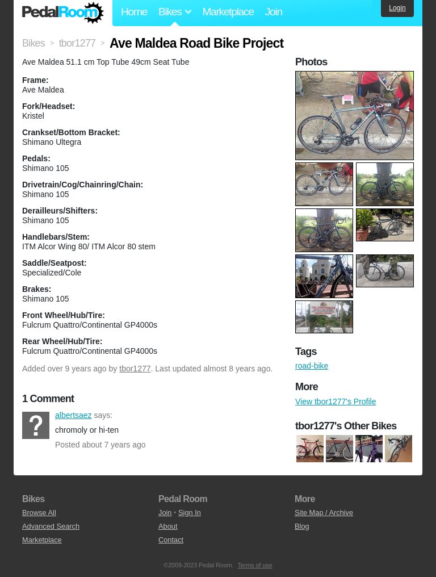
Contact (170, 540)
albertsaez (35, 425)
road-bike (311, 365)
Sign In (189, 512)
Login (397, 8)
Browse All (39, 512)
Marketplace (227, 12)
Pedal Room (63, 13)
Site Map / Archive (324, 512)
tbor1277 (134, 368)
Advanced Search (50, 526)
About (167, 526)
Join (273, 12)
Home (134, 12)
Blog (302, 526)
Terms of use (255, 565)
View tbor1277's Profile (335, 401)
